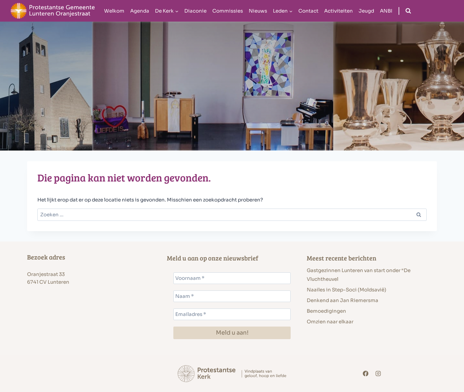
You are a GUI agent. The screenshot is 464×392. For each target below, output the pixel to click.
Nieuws (258, 11)
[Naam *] (232, 296)
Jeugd (366, 11)
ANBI (386, 11)
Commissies (227, 11)
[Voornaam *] (232, 278)
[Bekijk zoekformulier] (408, 11)
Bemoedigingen (326, 311)
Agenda (139, 11)
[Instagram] (378, 373)
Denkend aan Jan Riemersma (342, 300)
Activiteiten (338, 11)
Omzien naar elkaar (330, 321)
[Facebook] (365, 373)
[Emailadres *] (232, 314)
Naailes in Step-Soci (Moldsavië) (346, 290)
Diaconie (195, 11)
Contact (308, 11)
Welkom (114, 11)
